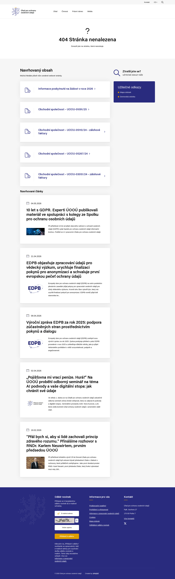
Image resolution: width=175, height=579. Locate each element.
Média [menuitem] (90, 11)
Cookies (92, 517)
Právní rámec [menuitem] (77, 11)
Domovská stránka (127, 97)
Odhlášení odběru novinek (99, 525)
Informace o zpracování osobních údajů (104, 513)
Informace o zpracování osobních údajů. (63, 560)
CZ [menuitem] (156, 2)
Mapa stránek (125, 92)
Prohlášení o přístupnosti (98, 510)
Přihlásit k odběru (67, 536)
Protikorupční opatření (97, 506)
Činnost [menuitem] (65, 11)
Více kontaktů (129, 519)
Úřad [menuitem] (55, 11)
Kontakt (147, 2)
